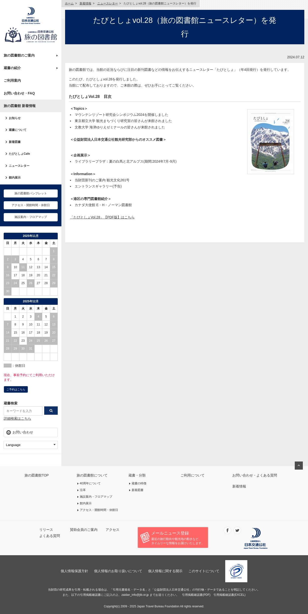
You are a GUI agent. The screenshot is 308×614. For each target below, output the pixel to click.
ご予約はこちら (15, 389)
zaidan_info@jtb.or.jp (135, 595)
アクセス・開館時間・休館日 (31, 205)
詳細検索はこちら (17, 418)
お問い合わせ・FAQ (19, 93)
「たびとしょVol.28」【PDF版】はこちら (102, 217)
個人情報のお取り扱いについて (118, 571)
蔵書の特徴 (139, 483)
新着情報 (85, 3)
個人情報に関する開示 (165, 571)
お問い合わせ (23, 432)
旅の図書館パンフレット (30, 193)
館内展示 (15, 177)
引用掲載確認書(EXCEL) (229, 595)
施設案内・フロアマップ (30, 217)
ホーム (69, 3)
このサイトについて (203, 571)
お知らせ (15, 118)
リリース (46, 530)
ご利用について (193, 475)
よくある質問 (49, 536)
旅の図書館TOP (37, 475)
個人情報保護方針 (74, 571)
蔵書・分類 (137, 475)
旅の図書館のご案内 (19, 55)
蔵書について (18, 130)
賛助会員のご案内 (84, 530)
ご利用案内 (12, 80)
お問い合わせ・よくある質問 (254, 475)
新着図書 (15, 142)
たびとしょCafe (19, 153)
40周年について (90, 483)
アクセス (112, 530)
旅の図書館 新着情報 (20, 106)
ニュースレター (19, 166)
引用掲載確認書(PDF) (196, 595)
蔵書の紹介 (12, 68)
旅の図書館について (92, 475)
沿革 (83, 490)
